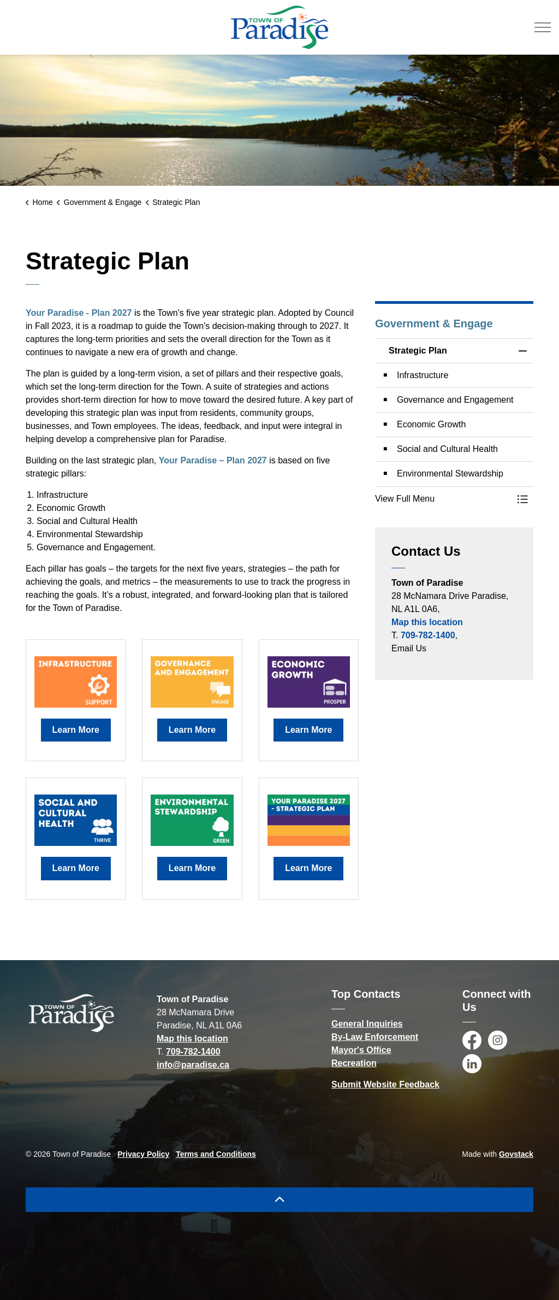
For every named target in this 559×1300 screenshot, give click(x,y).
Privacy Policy (143, 1154)
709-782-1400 (428, 635)
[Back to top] (279, 1199)
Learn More (75, 730)
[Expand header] (542, 27)
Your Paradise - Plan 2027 (79, 312)
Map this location (427, 622)
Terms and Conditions (216, 1154)
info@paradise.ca (193, 1064)
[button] (443, 499)
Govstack (516, 1154)
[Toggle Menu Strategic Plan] (522, 499)
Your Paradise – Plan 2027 (213, 460)
